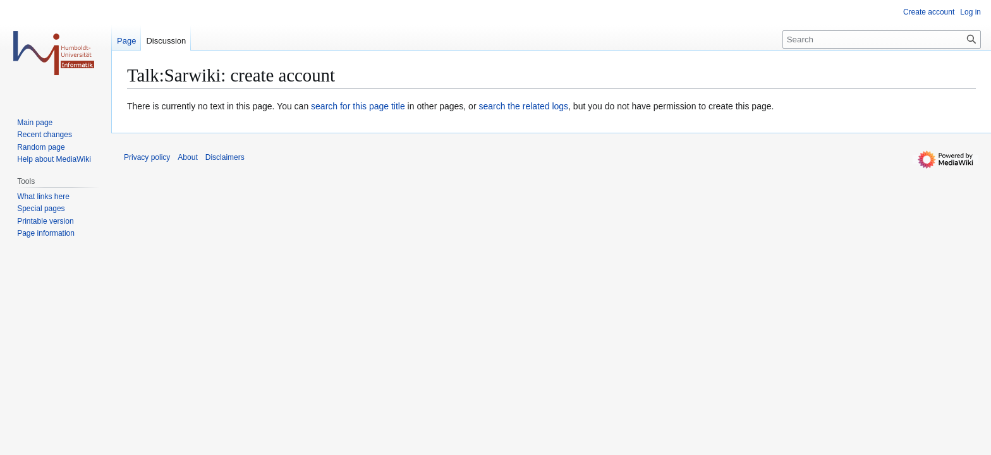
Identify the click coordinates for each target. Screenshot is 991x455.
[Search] (881, 39)
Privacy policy (147, 157)
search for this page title (358, 106)
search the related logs (523, 106)
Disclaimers (225, 157)
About (187, 157)
